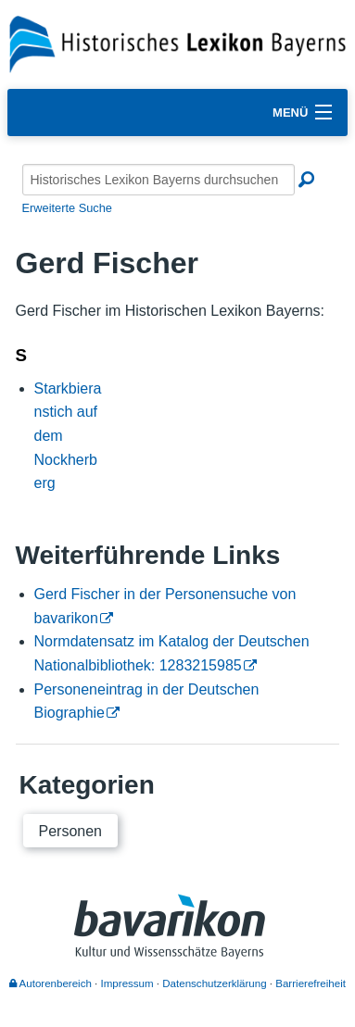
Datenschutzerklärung (214, 983)
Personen (71, 831)
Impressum (127, 983)
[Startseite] (177, 43)
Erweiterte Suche (67, 208)
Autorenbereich (50, 983)
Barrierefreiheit (310, 983)
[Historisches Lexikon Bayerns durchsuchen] (158, 179)
